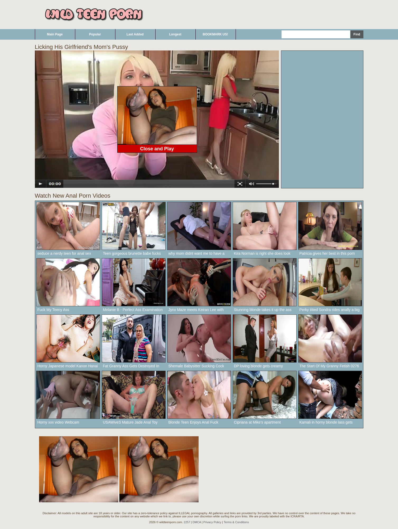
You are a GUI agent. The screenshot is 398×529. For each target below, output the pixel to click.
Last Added (135, 34)
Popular (95, 34)
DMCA (197, 522)
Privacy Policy (212, 522)
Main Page (55, 34)
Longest (175, 34)
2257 (187, 522)
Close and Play (157, 148)
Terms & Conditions (236, 522)
